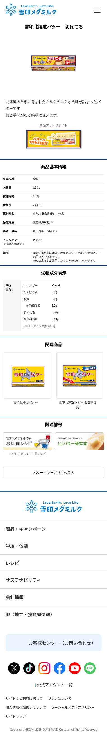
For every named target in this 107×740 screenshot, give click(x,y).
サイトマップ (16, 716)
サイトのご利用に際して (24, 698)
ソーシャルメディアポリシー (73, 707)
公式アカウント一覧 (53, 684)
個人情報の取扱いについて (26, 707)
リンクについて (59, 698)
